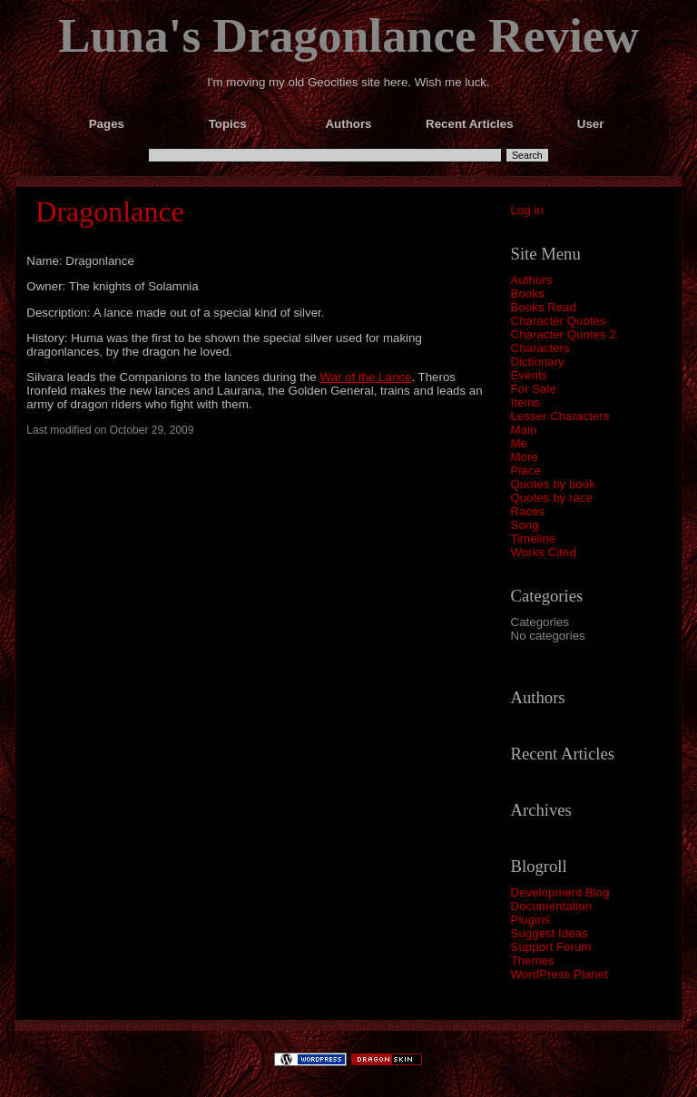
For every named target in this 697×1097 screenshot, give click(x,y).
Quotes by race (552, 497)
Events (529, 375)
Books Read (544, 307)
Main (524, 429)
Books (528, 293)
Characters (540, 348)
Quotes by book (553, 484)
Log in (527, 210)
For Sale (533, 389)
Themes (533, 960)
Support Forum (551, 947)
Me (519, 443)
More (524, 457)
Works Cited (543, 552)
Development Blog (560, 892)
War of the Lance (365, 377)
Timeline (533, 538)
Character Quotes (558, 321)
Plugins (531, 919)
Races (528, 511)
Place (526, 470)
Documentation (552, 906)
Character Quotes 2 (563, 334)
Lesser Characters (560, 416)
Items (526, 402)
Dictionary (537, 361)
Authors (532, 280)
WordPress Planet (559, 974)
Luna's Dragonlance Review (348, 35)
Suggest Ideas (549, 933)
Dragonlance (109, 211)
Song (525, 525)
